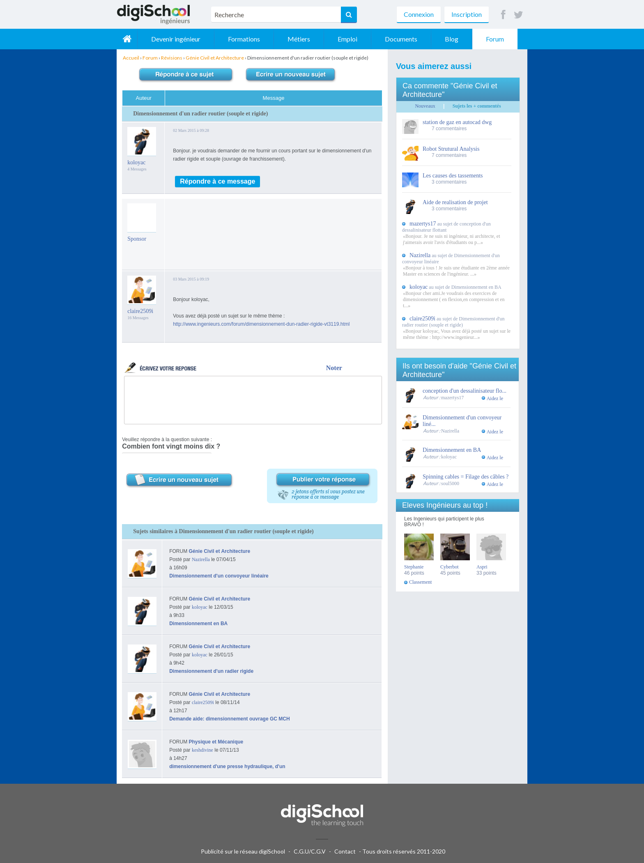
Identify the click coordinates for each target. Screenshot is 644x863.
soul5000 (450, 483)
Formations (244, 39)
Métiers (299, 39)
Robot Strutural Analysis (451, 149)
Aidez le (495, 398)
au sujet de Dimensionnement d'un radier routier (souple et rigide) (453, 322)
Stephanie (413, 567)
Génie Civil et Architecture (220, 551)
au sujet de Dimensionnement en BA (455, 287)
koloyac (136, 162)
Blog (451, 39)
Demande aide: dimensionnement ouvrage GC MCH (229, 719)
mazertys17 (452, 397)
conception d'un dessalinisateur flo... (464, 391)
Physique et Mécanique (216, 742)
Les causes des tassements (453, 176)
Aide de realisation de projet (455, 202)
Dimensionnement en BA (198, 623)
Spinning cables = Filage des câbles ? (465, 477)
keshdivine (202, 750)
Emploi (347, 39)
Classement (420, 582)
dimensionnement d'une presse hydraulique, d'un (227, 766)
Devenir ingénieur (175, 39)
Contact (345, 851)
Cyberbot (449, 567)
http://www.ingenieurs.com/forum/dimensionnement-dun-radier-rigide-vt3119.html (261, 324)
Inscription (466, 14)
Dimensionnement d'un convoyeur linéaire (219, 576)
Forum (495, 39)
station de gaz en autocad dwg (457, 122)
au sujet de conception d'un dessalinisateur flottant (446, 227)
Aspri (482, 567)
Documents (401, 39)
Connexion (419, 14)
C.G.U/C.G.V (310, 851)
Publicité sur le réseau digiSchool (243, 851)
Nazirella (201, 559)
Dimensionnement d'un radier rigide (211, 671)
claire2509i (140, 311)
